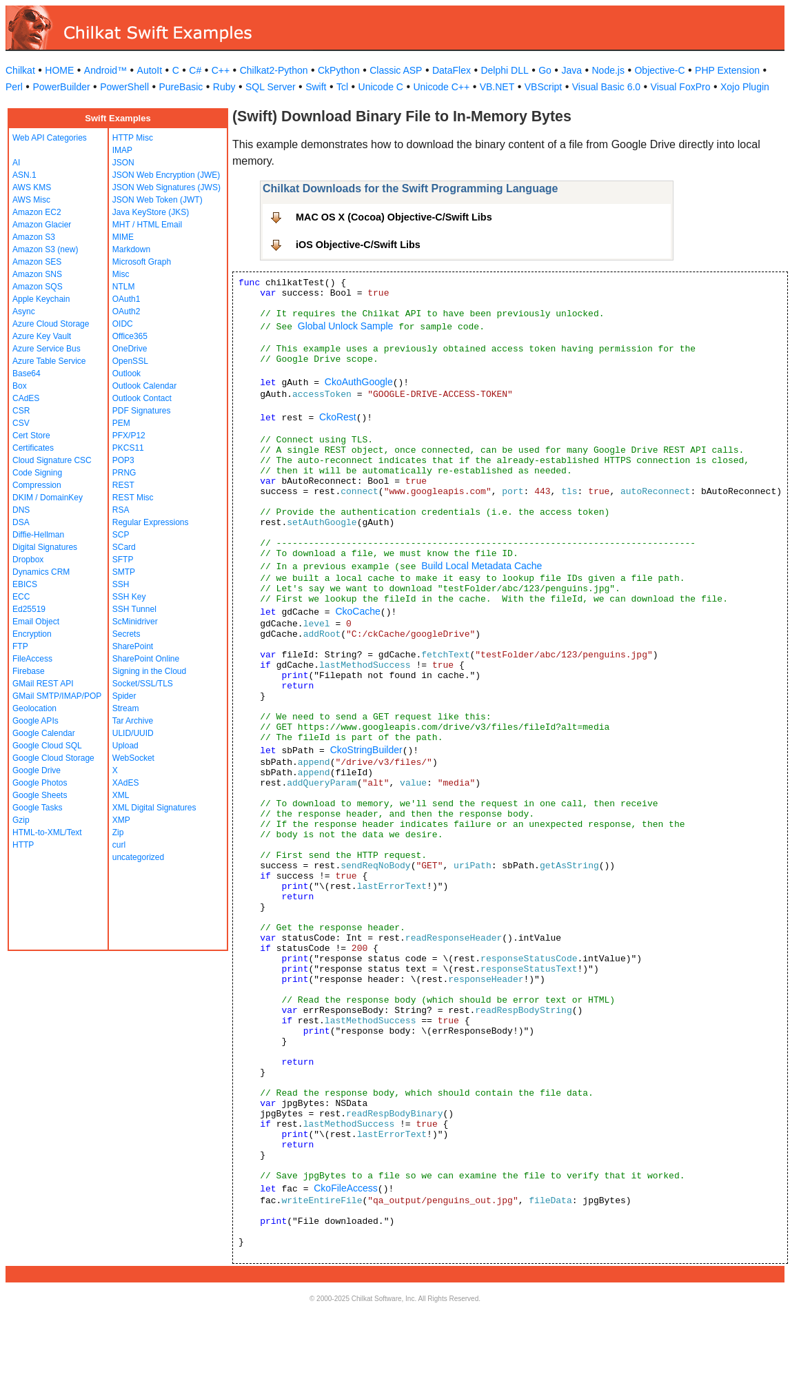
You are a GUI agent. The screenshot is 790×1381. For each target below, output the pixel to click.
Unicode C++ (441, 86)
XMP (121, 820)
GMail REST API (42, 683)
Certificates (33, 448)
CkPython (339, 70)
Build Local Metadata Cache (481, 565)
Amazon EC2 (36, 212)
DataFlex (451, 70)
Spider (124, 696)
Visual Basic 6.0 (606, 86)
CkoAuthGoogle (359, 381)
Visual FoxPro (681, 86)
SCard (124, 547)
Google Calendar (43, 733)
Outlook (126, 373)
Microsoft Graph (141, 262)
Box (19, 386)
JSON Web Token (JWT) (157, 200)
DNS (21, 510)
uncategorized (138, 857)
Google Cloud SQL (47, 745)
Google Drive (36, 770)
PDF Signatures (141, 411)
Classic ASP (395, 70)
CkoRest (337, 416)
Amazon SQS (37, 286)
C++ (221, 70)
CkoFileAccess (346, 1188)
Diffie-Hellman (38, 535)
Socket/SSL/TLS (142, 683)
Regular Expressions (150, 522)
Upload (125, 745)
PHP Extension (727, 70)
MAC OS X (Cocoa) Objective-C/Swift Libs (394, 217)
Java (571, 70)
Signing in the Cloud (149, 671)
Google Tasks (37, 807)
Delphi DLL (504, 70)
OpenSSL (130, 361)
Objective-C (659, 70)
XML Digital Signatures (154, 807)
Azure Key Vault (41, 336)
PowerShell (124, 86)
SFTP (123, 559)
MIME (123, 237)
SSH (121, 584)
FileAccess (32, 659)
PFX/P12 (128, 435)
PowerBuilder (61, 86)
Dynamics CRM (41, 572)
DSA (21, 522)
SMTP (123, 572)
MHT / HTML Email (147, 224)
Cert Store (31, 435)
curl (118, 845)
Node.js (608, 70)
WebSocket (133, 758)
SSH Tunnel (134, 609)
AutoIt (150, 70)
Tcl (342, 86)
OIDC (122, 324)
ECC (21, 597)
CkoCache (357, 611)
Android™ (105, 70)
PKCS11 (128, 448)
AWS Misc (31, 200)
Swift (315, 86)
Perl (14, 86)
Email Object (35, 621)
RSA (121, 510)
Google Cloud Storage (53, 758)
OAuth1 (126, 299)
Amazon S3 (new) (45, 249)
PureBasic (181, 86)
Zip (118, 832)
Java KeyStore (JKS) (150, 212)
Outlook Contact (142, 398)
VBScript (543, 86)
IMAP (122, 150)
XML (121, 795)
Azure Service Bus (46, 349)
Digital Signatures (44, 547)
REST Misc (133, 497)
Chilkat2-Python (274, 70)
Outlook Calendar (144, 386)
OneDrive (130, 349)
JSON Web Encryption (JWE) (166, 175)
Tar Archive (132, 721)
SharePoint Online (145, 659)
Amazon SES (36, 262)
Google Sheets (39, 795)
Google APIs (35, 721)
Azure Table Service (49, 361)
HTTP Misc (132, 138)
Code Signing (37, 473)
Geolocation (34, 708)
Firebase (28, 671)
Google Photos (39, 783)
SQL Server (270, 86)
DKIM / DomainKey (47, 497)
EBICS (24, 584)
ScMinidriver (135, 621)
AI (16, 162)
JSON (123, 162)
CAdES (25, 398)
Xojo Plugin (744, 86)
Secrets (126, 634)
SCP (121, 535)
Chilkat (20, 70)
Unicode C (380, 86)
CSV (21, 423)
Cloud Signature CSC (52, 460)
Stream (125, 708)
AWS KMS (31, 187)
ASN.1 (24, 175)
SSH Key (129, 597)
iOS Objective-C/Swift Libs (358, 244)
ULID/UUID (133, 733)
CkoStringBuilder (366, 749)
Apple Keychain (41, 299)
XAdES (125, 783)
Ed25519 (28, 609)
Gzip (21, 820)
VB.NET (497, 86)
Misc (121, 274)
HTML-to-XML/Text (47, 832)
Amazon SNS (37, 274)
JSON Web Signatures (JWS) (166, 187)
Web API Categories (49, 138)
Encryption (32, 634)
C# (195, 70)
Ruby (224, 86)
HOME (59, 70)
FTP (20, 646)
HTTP (23, 845)
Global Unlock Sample (346, 325)
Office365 (130, 336)
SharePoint (132, 646)
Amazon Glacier (41, 224)
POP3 (123, 460)
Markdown (131, 249)
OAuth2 (126, 311)
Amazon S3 (33, 237)
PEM (121, 423)
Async (23, 311)
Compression (36, 485)
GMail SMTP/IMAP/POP (56, 696)
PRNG (124, 473)
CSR (21, 411)
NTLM (123, 286)
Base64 (26, 373)
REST (123, 485)
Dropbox (27, 559)
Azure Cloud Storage (50, 324)
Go (544, 70)
